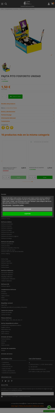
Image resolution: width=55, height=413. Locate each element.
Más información (7, 205)
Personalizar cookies (18, 205)
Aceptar (27, 213)
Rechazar (27, 209)
